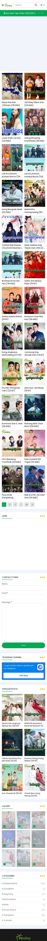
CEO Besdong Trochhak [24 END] (11, 460)
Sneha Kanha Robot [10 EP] (12, 318)
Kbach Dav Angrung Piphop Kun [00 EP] (11, 724)
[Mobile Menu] (3, 5)
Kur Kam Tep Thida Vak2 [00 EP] (21, 13)
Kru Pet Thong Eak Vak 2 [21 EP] (11, 389)
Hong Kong (8, 894)
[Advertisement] (23, 43)
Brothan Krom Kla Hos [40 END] (11, 282)
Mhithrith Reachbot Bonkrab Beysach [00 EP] (34, 724)
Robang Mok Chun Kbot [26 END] (33, 425)
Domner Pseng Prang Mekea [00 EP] (34, 759)
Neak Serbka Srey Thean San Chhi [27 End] (34, 246)
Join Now (23, 675)
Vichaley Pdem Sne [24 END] (34, 104)
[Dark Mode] (42, 5)
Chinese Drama (10, 883)
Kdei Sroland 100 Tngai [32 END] (32, 460)
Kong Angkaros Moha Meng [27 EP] (11, 353)
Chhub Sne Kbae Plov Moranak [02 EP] (11, 759)
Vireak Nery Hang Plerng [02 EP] (32, 794)
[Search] (23, 5)
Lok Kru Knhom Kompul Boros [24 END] (33, 175)
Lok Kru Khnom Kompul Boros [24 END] (11, 175)
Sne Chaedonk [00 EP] (12, 793)
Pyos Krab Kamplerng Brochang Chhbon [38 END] (11, 496)
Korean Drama (9, 910)
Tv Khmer (7, 920)
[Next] (42, 13)
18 (27, 504)
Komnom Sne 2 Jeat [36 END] (12, 425)
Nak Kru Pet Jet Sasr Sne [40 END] (34, 496)
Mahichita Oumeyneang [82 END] (33, 211)
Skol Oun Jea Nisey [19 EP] (34, 389)
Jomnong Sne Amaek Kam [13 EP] (34, 353)
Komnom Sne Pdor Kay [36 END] (33, 318)
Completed (8, 888)
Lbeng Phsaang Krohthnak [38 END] (34, 139)
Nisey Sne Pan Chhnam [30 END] (11, 104)
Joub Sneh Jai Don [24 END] (11, 139)
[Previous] (39, 13)
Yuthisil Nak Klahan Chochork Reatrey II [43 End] (12, 246)
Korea (5, 904)
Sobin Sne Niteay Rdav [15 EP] (32, 282)
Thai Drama (8, 915)
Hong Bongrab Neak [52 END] (12, 211)
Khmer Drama (9, 899)
